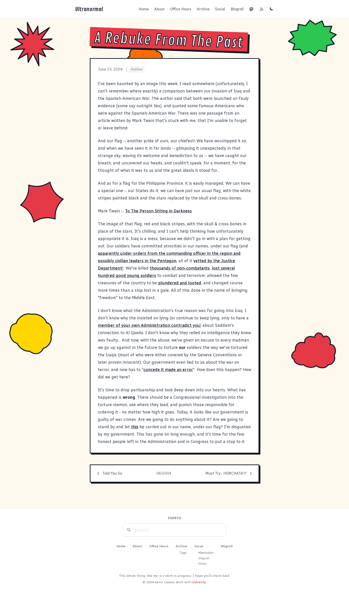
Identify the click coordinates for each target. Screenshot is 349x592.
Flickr (202, 564)
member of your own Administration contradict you (149, 325)
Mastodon (205, 553)
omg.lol (203, 558)
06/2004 (163, 473)
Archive (203, 9)
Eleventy (199, 582)
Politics (137, 69)
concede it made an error (168, 369)
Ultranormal (89, 9)
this (134, 426)
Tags (182, 553)
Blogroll (237, 9)
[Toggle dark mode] (271, 8)
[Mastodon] (251, 9)
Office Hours (180, 9)
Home (144, 9)
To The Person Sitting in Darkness (158, 211)
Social (220, 9)
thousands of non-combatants (180, 268)
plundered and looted (179, 283)
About (159, 9)
